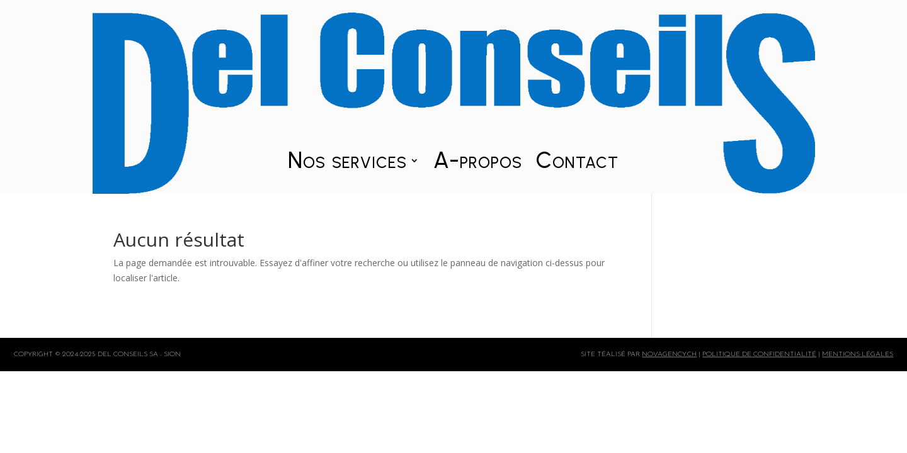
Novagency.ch (669, 354)
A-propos (477, 163)
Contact (577, 163)
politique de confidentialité (759, 354)
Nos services (347, 163)
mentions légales (857, 354)
